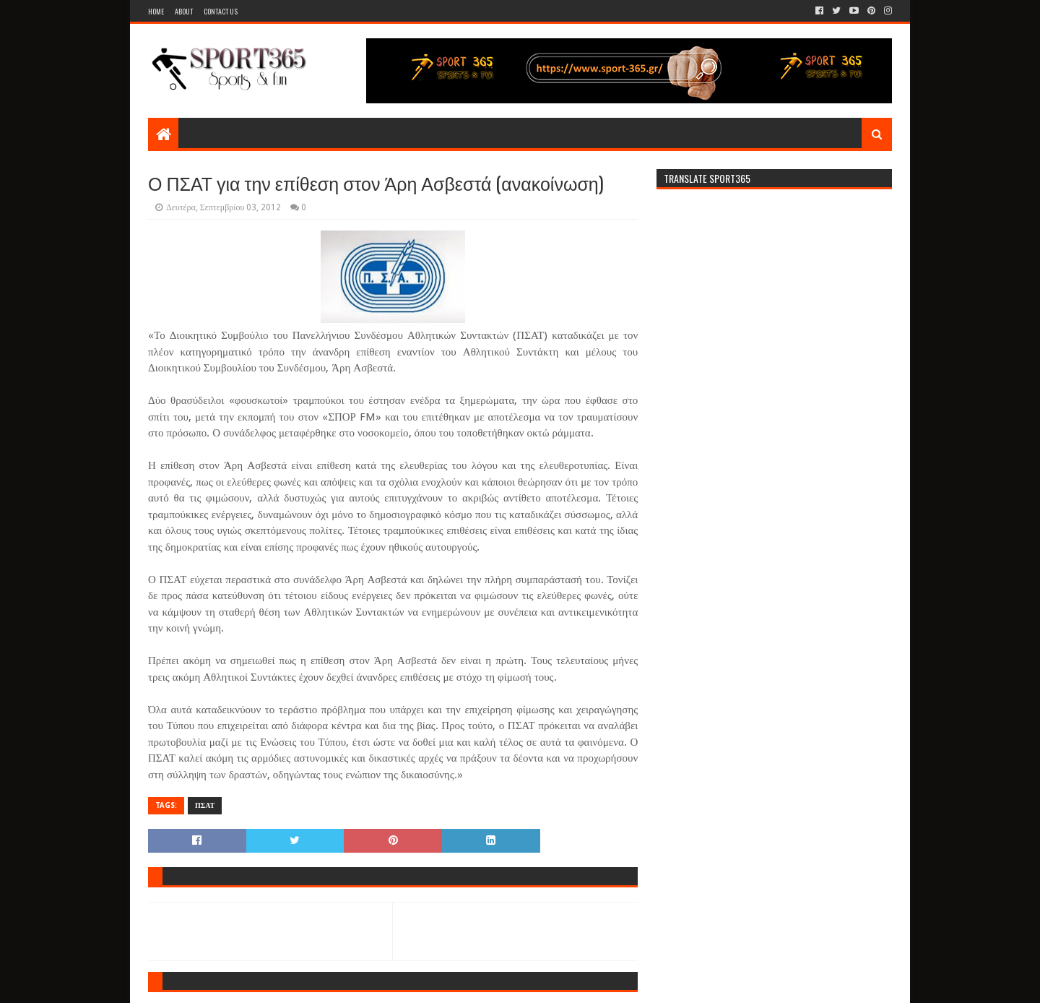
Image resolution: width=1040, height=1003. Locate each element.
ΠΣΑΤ (204, 805)
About (184, 11)
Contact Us (221, 11)
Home (156, 11)
